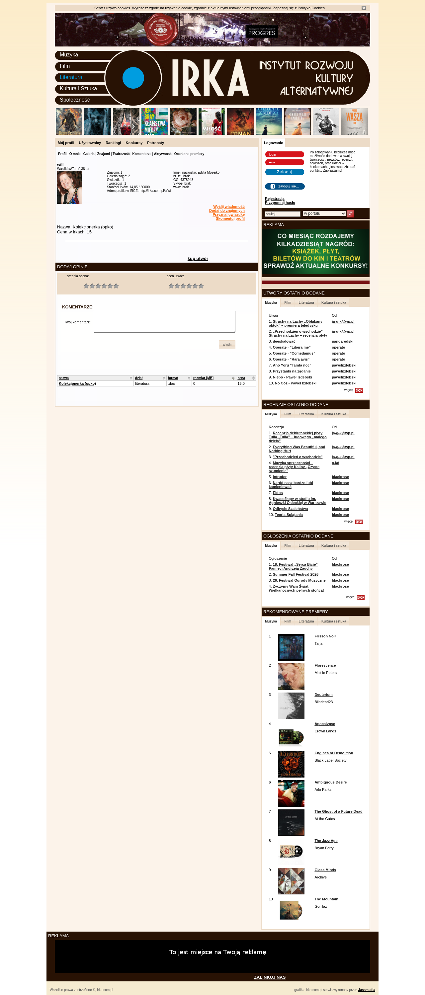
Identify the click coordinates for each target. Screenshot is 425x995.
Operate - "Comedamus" (294, 353)
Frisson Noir (325, 636)
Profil (62, 154)
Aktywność (163, 154)
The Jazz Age (325, 841)
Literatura (71, 77)
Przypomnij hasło (280, 203)
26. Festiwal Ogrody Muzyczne (299, 580)
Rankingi (113, 143)
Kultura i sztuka (333, 302)
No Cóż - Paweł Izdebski (295, 383)
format (173, 378)
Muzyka (69, 54)
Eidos (278, 493)
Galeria (89, 154)
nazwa (64, 378)
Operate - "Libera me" (292, 347)
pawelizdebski (344, 365)
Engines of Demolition (333, 753)
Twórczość (121, 154)
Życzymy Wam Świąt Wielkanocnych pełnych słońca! (296, 588)
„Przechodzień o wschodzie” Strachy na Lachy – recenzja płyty (298, 333)
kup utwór (198, 258)
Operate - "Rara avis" (291, 359)
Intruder (280, 477)
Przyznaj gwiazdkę (228, 214)
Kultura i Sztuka (78, 88)
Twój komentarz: (77, 322)
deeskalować (284, 341)
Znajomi (103, 154)
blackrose (340, 477)
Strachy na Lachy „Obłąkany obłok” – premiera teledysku (295, 323)
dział (138, 378)
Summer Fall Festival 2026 (296, 574)
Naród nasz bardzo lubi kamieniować (291, 485)
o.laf (335, 463)
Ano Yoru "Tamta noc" (292, 365)
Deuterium (323, 695)
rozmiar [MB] (203, 378)
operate (338, 347)
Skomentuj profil (230, 218)
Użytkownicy (90, 143)
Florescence (325, 665)
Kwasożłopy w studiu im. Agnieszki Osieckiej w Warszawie (297, 501)
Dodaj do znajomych (227, 210)
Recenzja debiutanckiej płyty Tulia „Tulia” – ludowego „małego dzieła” (297, 437)
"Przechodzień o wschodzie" (298, 457)
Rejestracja (275, 199)
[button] (227, 344)
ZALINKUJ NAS (270, 977)
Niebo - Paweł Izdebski (292, 377)
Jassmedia (366, 990)
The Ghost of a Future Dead (338, 811)
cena (241, 378)
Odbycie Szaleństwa (290, 509)
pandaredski (342, 341)
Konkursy (134, 143)
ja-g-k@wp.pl (343, 321)
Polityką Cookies (311, 8)
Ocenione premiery (189, 154)
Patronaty (155, 143)
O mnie (75, 154)
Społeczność (75, 100)
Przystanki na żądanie (292, 371)
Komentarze (141, 154)
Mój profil (66, 143)
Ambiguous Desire (330, 782)
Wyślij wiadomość (229, 206)
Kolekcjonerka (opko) (77, 383)
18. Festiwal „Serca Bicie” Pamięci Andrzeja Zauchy (293, 566)
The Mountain (326, 899)
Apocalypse (324, 724)
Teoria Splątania (289, 515)
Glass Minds (325, 870)
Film (65, 66)
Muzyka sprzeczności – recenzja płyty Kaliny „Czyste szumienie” (294, 467)
